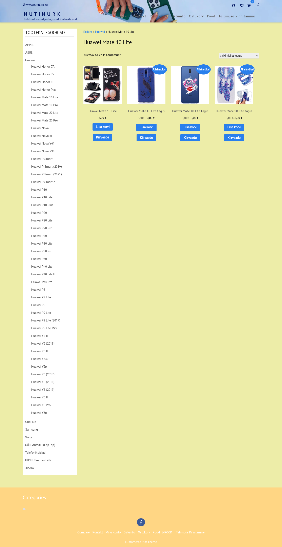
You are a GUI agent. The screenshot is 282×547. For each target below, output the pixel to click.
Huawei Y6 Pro (41, 405)
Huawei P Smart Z (43, 182)
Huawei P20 (39, 213)
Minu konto (158, 16)
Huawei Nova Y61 (43, 143)
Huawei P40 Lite (42, 266)
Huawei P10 (39, 190)
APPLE (29, 45)
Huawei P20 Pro (41, 228)
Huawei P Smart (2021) (46, 174)
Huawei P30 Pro (41, 251)
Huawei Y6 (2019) (43, 390)
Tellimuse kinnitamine (236, 16)
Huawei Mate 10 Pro (44, 105)
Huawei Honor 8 (42, 82)
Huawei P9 (38, 305)
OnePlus (30, 422)
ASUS (29, 52)
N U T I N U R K (42, 14)
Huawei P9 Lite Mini (44, 328)
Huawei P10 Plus (42, 205)
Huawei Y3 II (39, 336)
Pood (211, 16)
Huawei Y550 (39, 359)
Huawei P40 (39, 259)
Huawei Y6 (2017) (43, 374)
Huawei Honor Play (43, 90)
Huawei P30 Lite (42, 243)
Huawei (30, 60)
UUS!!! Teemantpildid (38, 460)
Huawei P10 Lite (42, 197)
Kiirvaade (98, 129)
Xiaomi (29, 468)
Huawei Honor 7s (42, 74)
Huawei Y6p (39, 413)
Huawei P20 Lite (42, 220)
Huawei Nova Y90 (43, 151)
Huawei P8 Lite (41, 297)
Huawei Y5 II (39, 351)
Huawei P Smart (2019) (46, 166)
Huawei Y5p (39, 366)
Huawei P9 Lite (41, 313)
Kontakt (139, 16)
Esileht (87, 32)
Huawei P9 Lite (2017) (45, 320)
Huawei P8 (38, 290)
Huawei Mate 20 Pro (44, 120)
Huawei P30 (39, 236)
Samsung (31, 429)
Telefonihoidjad (35, 452)
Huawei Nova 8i (41, 136)
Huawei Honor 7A (43, 66)
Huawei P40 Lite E (43, 274)
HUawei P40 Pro (42, 282)
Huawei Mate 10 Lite (44, 97)
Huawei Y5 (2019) (43, 343)
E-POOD (167, 532)
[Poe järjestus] (239, 56)
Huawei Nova (40, 128)
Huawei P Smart (42, 159)
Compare (122, 16)
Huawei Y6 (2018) (43, 382)
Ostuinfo (179, 16)
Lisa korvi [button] (98, 118)
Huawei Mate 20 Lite (44, 113)
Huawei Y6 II (39, 397)
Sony (28, 437)
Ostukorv (196, 16)
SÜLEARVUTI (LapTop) (40, 445)
